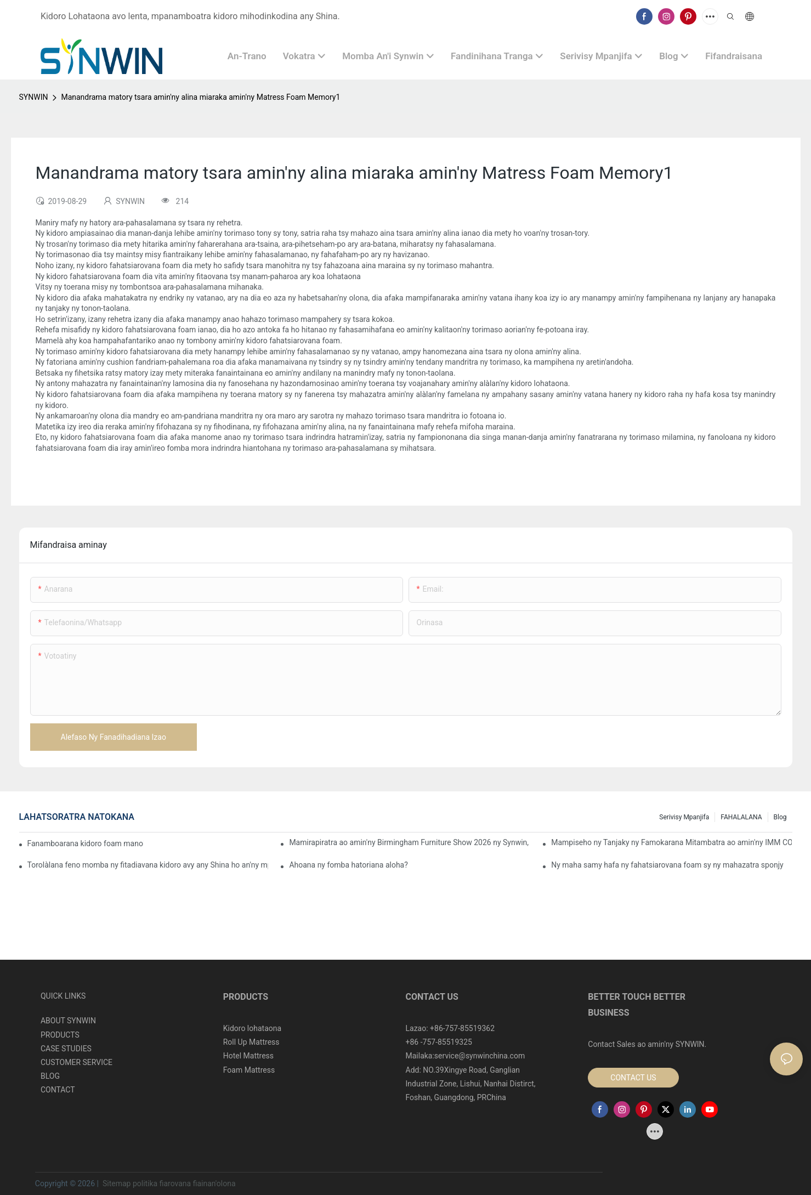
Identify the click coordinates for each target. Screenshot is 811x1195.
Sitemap (116, 1183)
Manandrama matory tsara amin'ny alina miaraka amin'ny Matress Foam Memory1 (200, 97)
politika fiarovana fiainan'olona (184, 1183)
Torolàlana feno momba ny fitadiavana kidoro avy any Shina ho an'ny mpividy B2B (147, 864)
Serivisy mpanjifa (684, 817)
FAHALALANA (741, 817)
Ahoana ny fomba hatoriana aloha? (348, 864)
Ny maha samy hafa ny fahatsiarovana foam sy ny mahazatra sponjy (667, 864)
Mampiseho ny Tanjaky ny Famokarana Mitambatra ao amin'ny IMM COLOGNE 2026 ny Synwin (671, 842)
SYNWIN (33, 97)
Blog (780, 817)
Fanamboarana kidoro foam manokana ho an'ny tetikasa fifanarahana (85, 843)
